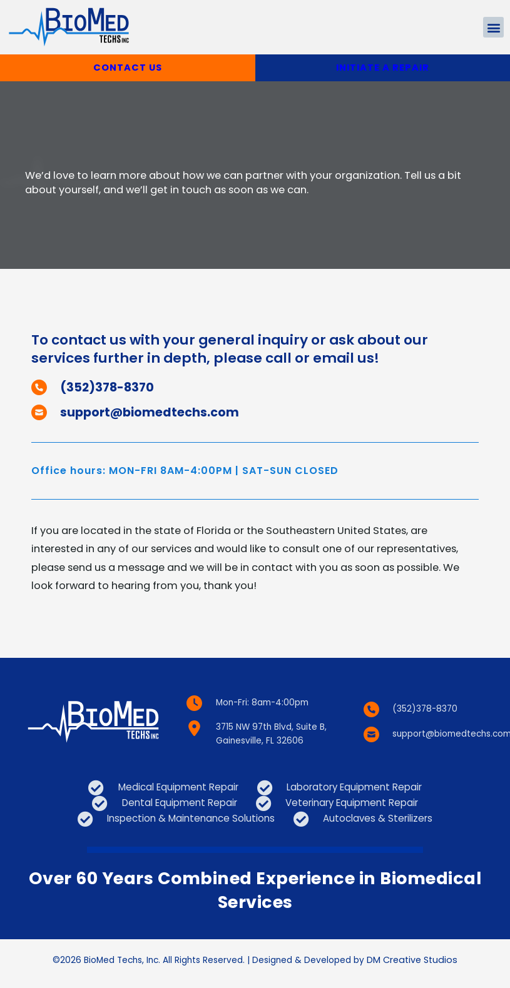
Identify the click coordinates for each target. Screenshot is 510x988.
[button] (493, 27)
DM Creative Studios (412, 968)
